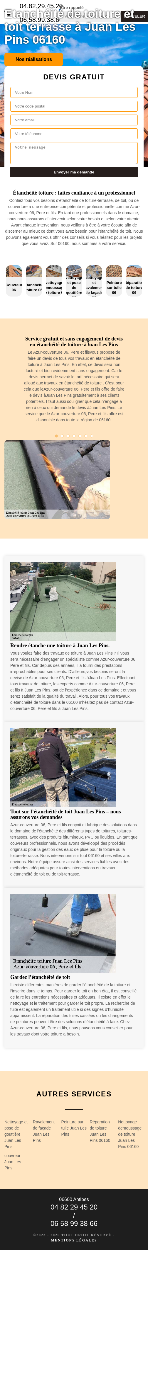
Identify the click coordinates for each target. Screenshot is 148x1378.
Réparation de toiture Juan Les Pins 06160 (100, 1131)
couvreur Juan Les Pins (12, 1161)
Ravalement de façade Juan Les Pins (44, 1131)
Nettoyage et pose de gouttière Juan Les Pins (16, 1134)
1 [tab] (56, 436)
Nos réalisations (34, 59)
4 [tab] (74, 436)
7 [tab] (91, 436)
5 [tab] (79, 436)
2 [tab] (62, 436)
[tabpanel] (74, 382)
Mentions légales (74, 1240)
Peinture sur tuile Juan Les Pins (74, 1128)
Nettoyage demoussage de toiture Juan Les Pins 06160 (130, 1134)
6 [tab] (85, 436)
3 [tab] (68, 436)
